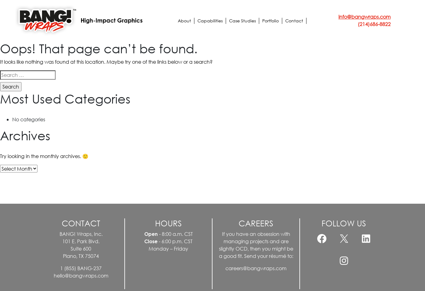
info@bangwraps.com (364, 16)
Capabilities (210, 21)
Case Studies (242, 21)
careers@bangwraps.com (256, 268)
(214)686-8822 (374, 24)
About (184, 21)
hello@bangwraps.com (81, 275)
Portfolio (270, 21)
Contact (294, 21)
